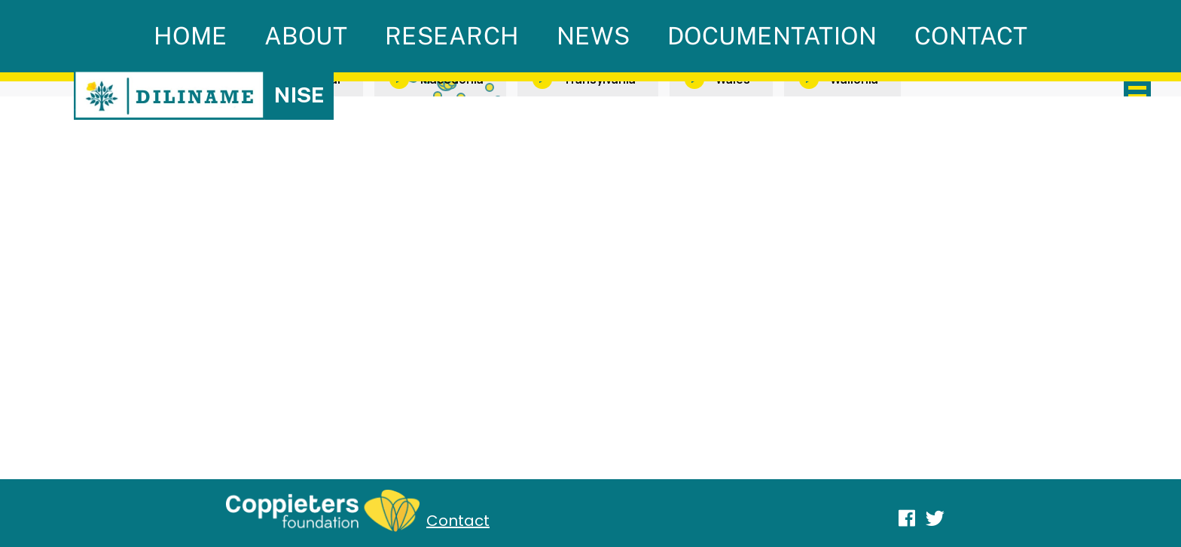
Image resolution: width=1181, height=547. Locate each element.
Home (190, 36)
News (593, 36)
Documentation (772, 36)
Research (452, 36)
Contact (971, 36)
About (306, 36)
